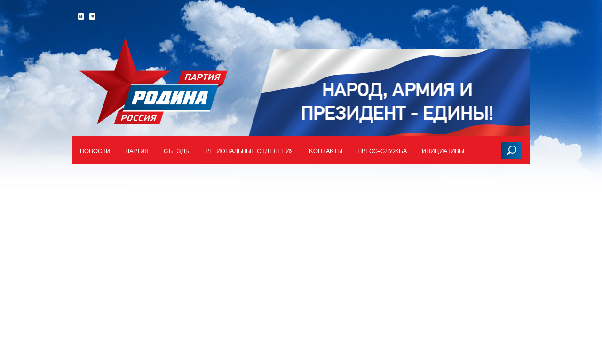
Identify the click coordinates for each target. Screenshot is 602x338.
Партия (137, 150)
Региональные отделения (250, 150)
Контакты (325, 150)
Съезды (177, 150)
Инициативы (443, 150)
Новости (95, 150)
